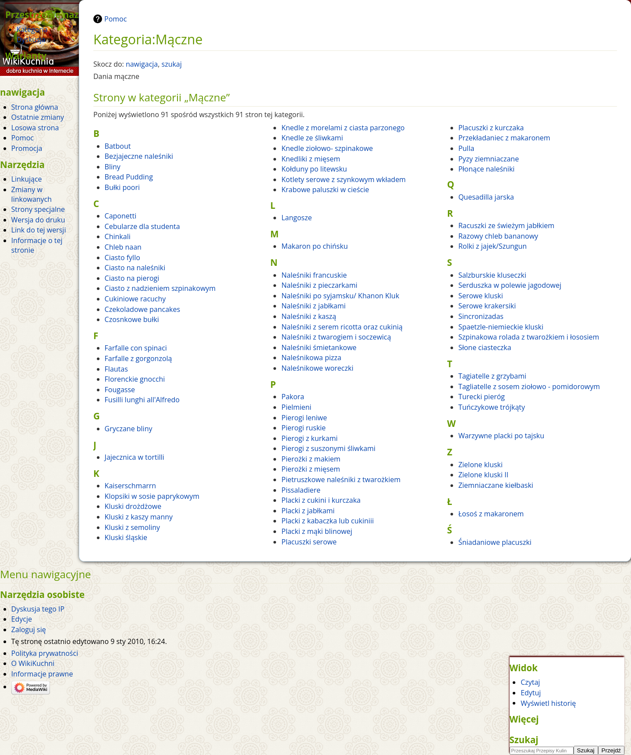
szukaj (172, 64)
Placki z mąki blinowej (316, 531)
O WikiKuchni (33, 663)
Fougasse (120, 389)
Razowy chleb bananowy (498, 236)
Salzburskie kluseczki (492, 275)
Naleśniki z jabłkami (313, 306)
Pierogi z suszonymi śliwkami (328, 448)
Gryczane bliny (128, 428)
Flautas (116, 369)
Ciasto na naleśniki (135, 267)
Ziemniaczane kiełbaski (495, 485)
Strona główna (34, 107)
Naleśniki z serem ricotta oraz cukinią (342, 327)
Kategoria (32, 29)
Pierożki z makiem (310, 459)
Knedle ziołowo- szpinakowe (327, 148)
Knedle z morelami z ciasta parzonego (342, 127)
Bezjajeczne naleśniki (139, 156)
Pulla (466, 148)
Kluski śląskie (126, 537)
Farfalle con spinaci (136, 348)
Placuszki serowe (309, 542)
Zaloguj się (28, 629)
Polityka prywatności (44, 653)
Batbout (118, 146)
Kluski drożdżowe (133, 506)
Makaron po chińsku (314, 246)
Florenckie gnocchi (135, 379)
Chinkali (118, 236)
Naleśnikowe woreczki (317, 368)
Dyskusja (31, 39)
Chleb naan (123, 247)
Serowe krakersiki (487, 306)
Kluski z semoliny (132, 527)
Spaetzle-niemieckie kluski (500, 327)
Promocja (27, 148)
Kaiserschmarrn (130, 485)
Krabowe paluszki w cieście (325, 189)
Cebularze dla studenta (142, 226)
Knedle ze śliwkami (312, 138)
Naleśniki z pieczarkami (319, 285)
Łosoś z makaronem (491, 514)
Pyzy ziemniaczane (488, 159)
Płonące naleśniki (486, 169)
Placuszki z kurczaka (491, 127)
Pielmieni (296, 407)
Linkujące (26, 179)
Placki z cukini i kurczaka (321, 500)
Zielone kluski (480, 464)
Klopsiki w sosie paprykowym (152, 496)
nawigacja (142, 64)
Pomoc (115, 18)
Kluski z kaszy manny (139, 517)
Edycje (21, 619)
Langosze (296, 217)
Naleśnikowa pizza (311, 357)
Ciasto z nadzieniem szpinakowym (160, 288)
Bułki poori (122, 187)
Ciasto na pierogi (132, 278)
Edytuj (531, 693)
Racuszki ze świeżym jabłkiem (506, 225)
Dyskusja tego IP (37, 609)
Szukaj (524, 740)
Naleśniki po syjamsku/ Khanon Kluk (340, 296)
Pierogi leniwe (304, 417)
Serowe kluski (480, 296)
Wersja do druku (38, 220)
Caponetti (121, 216)
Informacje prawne (42, 674)
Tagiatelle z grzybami (492, 376)
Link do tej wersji (38, 230)
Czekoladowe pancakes (143, 309)
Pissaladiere (300, 490)
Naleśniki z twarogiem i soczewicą (336, 337)
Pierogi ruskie (303, 428)
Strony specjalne (38, 209)
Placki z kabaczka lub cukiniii (327, 521)
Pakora (292, 396)
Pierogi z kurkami (309, 438)
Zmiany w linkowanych (31, 194)
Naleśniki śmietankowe (318, 347)
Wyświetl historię (548, 703)
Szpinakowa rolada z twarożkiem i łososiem (528, 337)
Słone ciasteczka (484, 347)
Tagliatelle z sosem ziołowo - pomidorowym (529, 386)
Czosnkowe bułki (132, 319)
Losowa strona (35, 127)
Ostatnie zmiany (37, 117)
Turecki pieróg (481, 396)
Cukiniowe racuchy (135, 299)
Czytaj (530, 682)
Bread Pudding (129, 177)
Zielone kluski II (483, 474)
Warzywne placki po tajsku (501, 435)
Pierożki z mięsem (310, 469)
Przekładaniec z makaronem (504, 138)
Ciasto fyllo (122, 257)
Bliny (113, 167)
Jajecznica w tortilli (134, 457)
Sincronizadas (480, 316)
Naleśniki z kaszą (308, 316)
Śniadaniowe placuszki (495, 542)
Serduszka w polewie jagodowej (509, 285)
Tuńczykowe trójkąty (491, 407)
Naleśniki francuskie (314, 275)
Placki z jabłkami (307, 510)
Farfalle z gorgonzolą (138, 358)
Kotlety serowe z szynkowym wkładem (343, 179)
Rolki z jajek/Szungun (492, 246)
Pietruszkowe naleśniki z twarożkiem (341, 479)
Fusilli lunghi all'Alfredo (142, 399)
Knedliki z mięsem (310, 159)
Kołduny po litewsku (314, 169)
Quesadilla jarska (486, 197)
